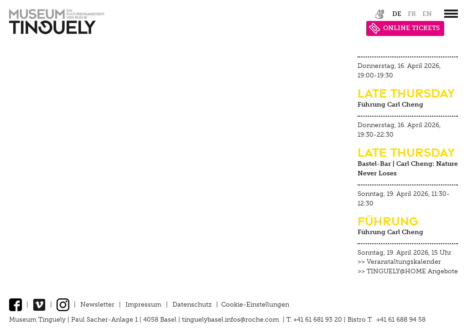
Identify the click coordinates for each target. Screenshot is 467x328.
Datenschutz (192, 304)
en (427, 14)
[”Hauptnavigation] (451, 13)
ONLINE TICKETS (404, 28)
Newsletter (97, 304)
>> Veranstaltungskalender (399, 262)
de (396, 14)
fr (412, 14)
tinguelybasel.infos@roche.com (231, 319)
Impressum (143, 304)
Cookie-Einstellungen (255, 304)
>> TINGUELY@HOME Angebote (408, 271)
